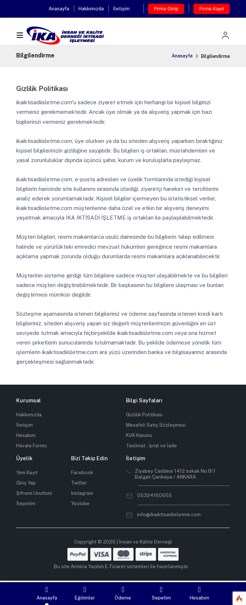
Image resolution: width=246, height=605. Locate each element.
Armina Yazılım (87, 566)
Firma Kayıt (211, 8)
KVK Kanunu (139, 435)
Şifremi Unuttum (34, 493)
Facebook (82, 472)
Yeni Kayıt (27, 472)
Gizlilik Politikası (144, 414)
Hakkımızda (91, 8)
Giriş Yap (26, 483)
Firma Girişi (166, 8)
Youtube (80, 503)
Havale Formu (31, 445)
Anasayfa (59, 8)
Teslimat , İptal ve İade (151, 445)
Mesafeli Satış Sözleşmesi (156, 425)
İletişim (121, 8)
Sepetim (25, 503)
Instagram (82, 493)
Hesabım (26, 435)
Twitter (79, 483)
